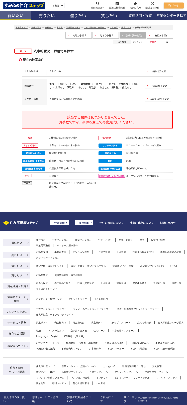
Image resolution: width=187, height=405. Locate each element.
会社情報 (59, 223)
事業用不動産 (43, 245)
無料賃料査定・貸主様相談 (68, 275)
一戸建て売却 (103, 252)
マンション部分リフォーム (50, 377)
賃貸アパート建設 (45, 372)
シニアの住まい (55, 330)
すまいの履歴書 (139, 348)
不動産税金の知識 (45, 348)
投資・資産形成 (85, 283)
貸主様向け (97, 322)
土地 (166, 42)
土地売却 (121, 252)
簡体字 (79, 336)
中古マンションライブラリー (51, 309)
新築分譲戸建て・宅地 (134, 366)
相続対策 (176, 283)
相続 (38, 330)
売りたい (47, 15)
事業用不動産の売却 (170, 252)
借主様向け (78, 322)
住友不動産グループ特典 (171, 322)
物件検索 (40, 239)
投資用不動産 (158, 239)
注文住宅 (157, 366)
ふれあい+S (109, 366)
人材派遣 (100, 383)
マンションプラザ (77, 299)
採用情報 (84, 223)
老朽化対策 (159, 283)
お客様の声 (95, 348)
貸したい (109, 15)
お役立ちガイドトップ (47, 343)
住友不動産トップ (45, 366)
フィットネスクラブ (166, 377)
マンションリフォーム (126, 372)
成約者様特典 (144, 322)
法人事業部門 (101, 299)
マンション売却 (81, 252)
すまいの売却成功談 (164, 348)
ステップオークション (47, 257)
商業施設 (40, 383)
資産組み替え (140, 283)
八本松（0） (55, 71)
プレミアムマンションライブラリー (92, 309)
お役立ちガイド (16, 346)
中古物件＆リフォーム (123, 330)
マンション (138, 42)
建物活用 (121, 283)
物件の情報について (112, 223)
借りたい (78, 15)
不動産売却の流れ (139, 343)
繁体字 (67, 336)
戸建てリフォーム (98, 372)
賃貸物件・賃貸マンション (50, 265)
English (54, 336)
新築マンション (83, 239)
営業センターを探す (16, 299)
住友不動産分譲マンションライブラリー (138, 309)
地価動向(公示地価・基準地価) (82, 343)
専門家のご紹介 (62, 283)
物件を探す (42, 283)
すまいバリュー (116, 348)
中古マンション (60, 239)
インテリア (102, 377)
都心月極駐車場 (81, 383)
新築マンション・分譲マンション (79, 366)
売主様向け (60, 322)
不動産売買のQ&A (164, 343)
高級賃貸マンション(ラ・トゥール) (158, 265)
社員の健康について (142, 223)
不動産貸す (42, 275)
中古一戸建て (105, 239)
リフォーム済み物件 (67, 245)
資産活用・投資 (140, 15)
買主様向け (42, 322)
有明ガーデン (59, 383)
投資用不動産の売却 (143, 252)
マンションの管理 (80, 377)
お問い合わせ (168, 223)
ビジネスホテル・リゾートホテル (132, 377)
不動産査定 (60, 252)
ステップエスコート (120, 322)
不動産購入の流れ (114, 343)
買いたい (16, 15)
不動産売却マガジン (71, 348)
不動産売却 (42, 252)
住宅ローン (99, 330)
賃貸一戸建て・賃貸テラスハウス (88, 265)
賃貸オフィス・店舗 (123, 265)
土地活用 (105, 283)
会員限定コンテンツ (46, 289)
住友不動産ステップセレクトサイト (54, 314)
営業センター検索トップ (49, 299)
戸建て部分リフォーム (156, 372)
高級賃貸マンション (71, 372)
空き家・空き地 (78, 330)
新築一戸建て (126, 239)
